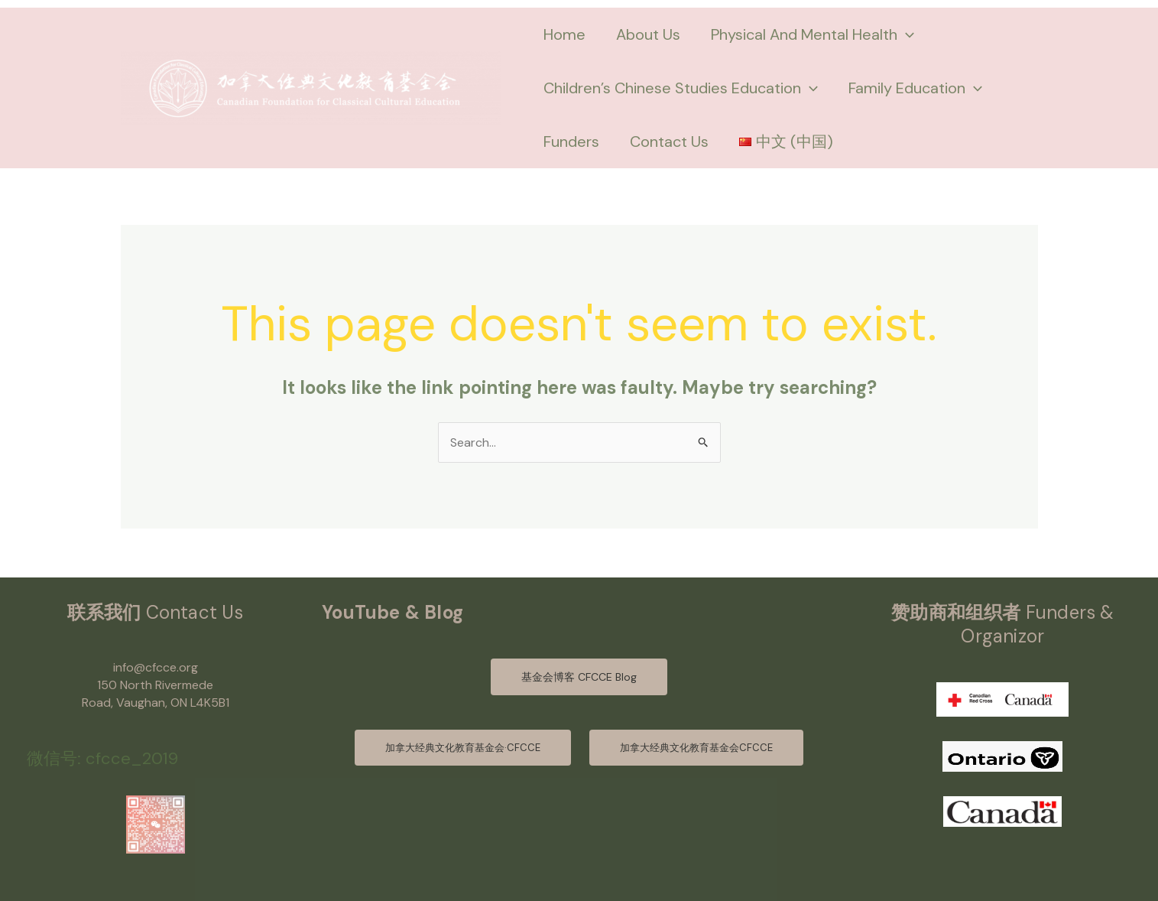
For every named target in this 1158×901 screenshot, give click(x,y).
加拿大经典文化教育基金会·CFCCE (462, 747)
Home (564, 34)
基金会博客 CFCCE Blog (579, 677)
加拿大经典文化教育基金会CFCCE (696, 747)
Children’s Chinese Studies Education (680, 88)
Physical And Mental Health (812, 34)
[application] (905, 34)
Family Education (915, 88)
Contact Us (669, 141)
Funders (571, 141)
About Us (648, 34)
